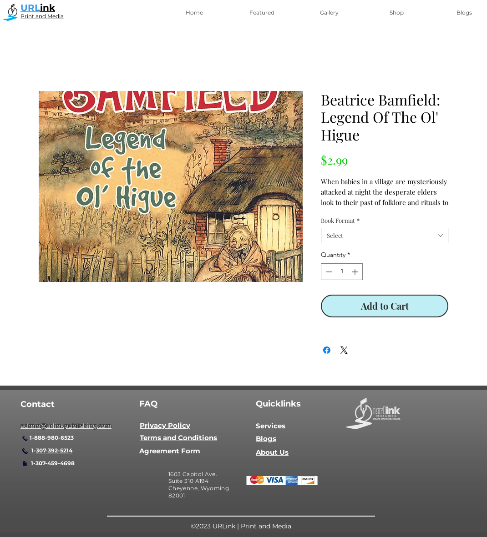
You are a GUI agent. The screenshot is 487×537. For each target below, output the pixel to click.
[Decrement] (328, 272)
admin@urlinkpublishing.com (66, 425)
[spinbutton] (342, 272)
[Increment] (355, 272)
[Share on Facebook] (326, 350)
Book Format (340, 220)
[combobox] (384, 235)
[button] (261, 13)
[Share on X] (344, 350)
